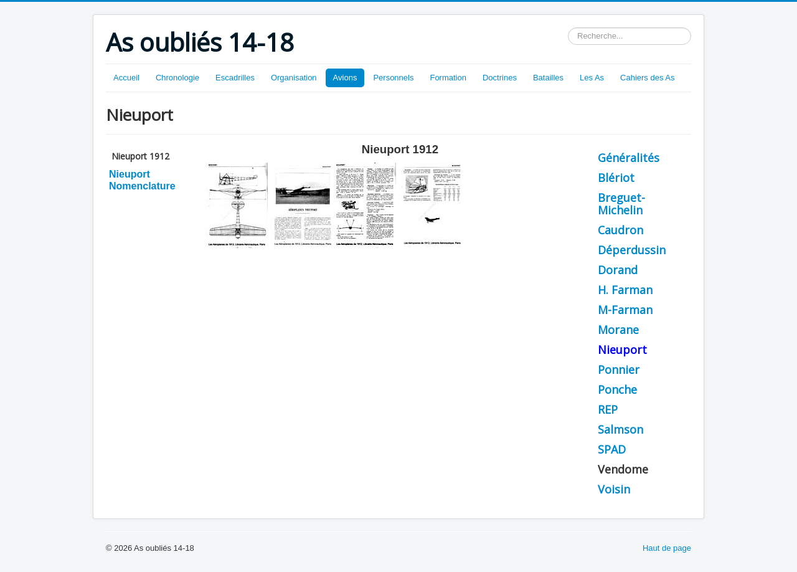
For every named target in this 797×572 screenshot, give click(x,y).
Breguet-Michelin (621, 203)
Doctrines (500, 77)
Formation (448, 77)
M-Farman (625, 309)
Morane (618, 329)
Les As (592, 77)
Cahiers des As (647, 77)
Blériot (616, 177)
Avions (345, 77)
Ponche (617, 389)
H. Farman (625, 289)
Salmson (620, 429)
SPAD (612, 449)
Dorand (618, 269)
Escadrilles (235, 77)
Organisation (294, 77)
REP (608, 409)
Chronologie (177, 77)
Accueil (126, 77)
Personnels (393, 77)
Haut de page (667, 548)
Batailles (548, 77)
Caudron (620, 229)
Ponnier (618, 369)
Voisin (614, 489)
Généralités (628, 157)
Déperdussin (632, 249)
